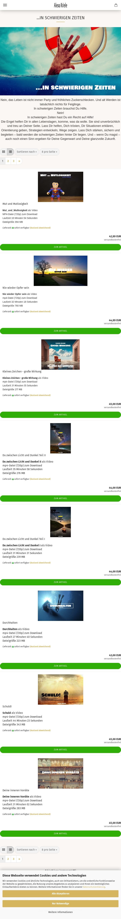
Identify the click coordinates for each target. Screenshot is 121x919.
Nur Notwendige (60, 903)
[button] (3, 152)
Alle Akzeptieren (60, 893)
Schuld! (7, 706)
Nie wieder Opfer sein (16, 287)
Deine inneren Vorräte (16, 790)
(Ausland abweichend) (40, 228)
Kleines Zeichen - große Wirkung (22, 371)
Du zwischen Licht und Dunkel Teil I (24, 539)
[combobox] (27, 152)
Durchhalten (10, 622)
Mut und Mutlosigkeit (15, 203)
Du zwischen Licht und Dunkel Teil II (24, 455)
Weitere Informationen (60, 912)
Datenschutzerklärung (94, 887)
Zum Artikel (60, 247)
